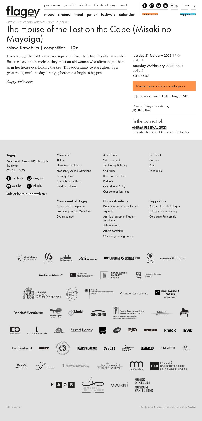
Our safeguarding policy (118, 236)
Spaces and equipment (71, 206)
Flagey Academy (115, 201)
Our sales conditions (69, 181)
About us (110, 155)
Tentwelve (181, 406)
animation (25, 22)
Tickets (61, 160)
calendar (127, 14)
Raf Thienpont (157, 406)
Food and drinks (66, 186)
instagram (38, 178)
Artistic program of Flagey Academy (118, 218)
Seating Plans (65, 176)
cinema (64, 14)
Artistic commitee (113, 231)
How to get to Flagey (69, 165)
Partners (108, 181)
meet (78, 14)
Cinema (11, 22)
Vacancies (155, 171)
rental (123, 5)
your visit (69, 5)
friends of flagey (105, 5)
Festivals (62, 22)
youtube (16, 186)
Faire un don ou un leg (163, 211)
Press (152, 165)
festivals (108, 14)
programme (52, 5)
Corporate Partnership (162, 216)
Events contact (65, 216)
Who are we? (111, 160)
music (49, 14)
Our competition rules (116, 191)
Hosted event (44, 22)
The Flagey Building (115, 165)
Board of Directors (114, 176)
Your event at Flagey (72, 201)
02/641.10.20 (15, 170)
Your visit (63, 155)
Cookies (192, 406)
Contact (155, 155)
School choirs (111, 225)
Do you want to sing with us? (120, 206)
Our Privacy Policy (114, 186)
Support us (157, 201)
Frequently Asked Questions (74, 171)
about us (84, 5)
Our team (109, 171)
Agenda (108, 211)
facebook (17, 178)
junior (92, 14)
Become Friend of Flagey (164, 206)
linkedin (37, 186)
